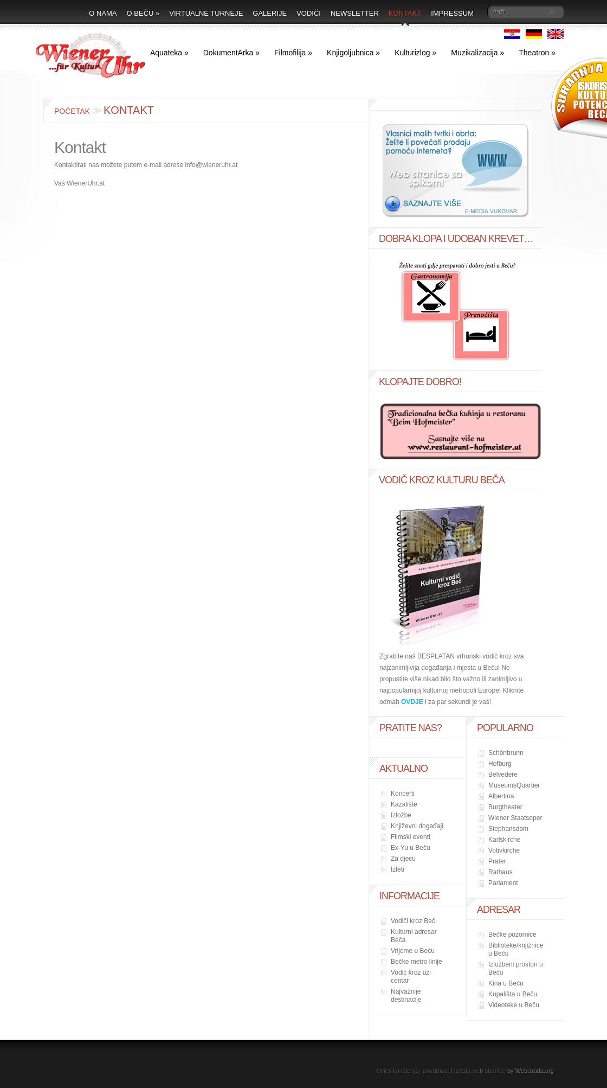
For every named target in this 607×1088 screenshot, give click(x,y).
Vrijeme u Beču (413, 951)
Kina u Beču (506, 983)
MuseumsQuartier (514, 785)
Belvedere (503, 774)
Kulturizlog (415, 52)
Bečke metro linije (416, 961)
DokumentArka (231, 52)
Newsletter (355, 13)
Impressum (452, 13)
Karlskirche (504, 839)
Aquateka (169, 52)
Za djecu (403, 858)
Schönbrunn (506, 753)
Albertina (501, 796)
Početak (72, 111)
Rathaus (500, 872)
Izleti (397, 869)
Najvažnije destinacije (406, 995)
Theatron (537, 52)
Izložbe (401, 815)
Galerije (270, 13)
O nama (103, 13)
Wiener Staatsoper (515, 818)
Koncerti (403, 793)
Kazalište (404, 804)
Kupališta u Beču (512, 994)
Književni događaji (417, 826)
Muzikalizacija (477, 52)
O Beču (143, 13)
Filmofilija (293, 52)
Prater (497, 861)
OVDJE (412, 702)
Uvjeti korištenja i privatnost (413, 1070)
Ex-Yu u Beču (410, 848)
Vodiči (308, 13)
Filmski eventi (410, 837)
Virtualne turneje (206, 13)
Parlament (503, 883)
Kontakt (405, 13)
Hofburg (500, 763)
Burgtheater (505, 807)
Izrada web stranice (480, 1070)
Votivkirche (504, 850)
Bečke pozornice (512, 934)
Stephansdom (508, 829)
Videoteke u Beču (513, 1005)
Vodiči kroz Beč (413, 921)
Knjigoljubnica (353, 52)
